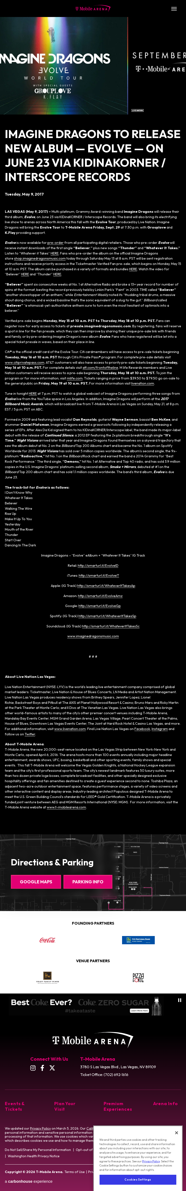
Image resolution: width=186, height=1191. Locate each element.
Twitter (30, 734)
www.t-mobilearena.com (66, 807)
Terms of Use (74, 1172)
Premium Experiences (118, 1106)
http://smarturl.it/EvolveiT (99, 575)
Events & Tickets (15, 1106)
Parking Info (87, 882)
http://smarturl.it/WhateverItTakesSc (111, 626)
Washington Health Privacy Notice (34, 1156)
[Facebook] (42, 1068)
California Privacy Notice (105, 1128)
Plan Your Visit (65, 1106)
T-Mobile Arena (93, 8)
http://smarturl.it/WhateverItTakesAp (106, 585)
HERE (55, 253)
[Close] (176, 1149)
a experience (29, 1181)
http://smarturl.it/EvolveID (98, 565)
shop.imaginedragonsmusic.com (40, 258)
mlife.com (75, 378)
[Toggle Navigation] (174, 8)
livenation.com (142, 383)
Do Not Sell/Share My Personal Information (38, 1150)
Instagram (160, 729)
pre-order (55, 242)
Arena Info (165, 1103)
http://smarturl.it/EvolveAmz (100, 596)
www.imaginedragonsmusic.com (93, 636)
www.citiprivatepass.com (24, 362)
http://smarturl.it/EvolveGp (99, 606)
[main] (93, 413)
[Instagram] (33, 1068)
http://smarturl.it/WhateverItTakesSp (107, 616)
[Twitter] (52, 1068)
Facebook (142, 729)
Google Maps (36, 882)
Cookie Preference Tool (160, 1136)
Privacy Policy (40, 1128)
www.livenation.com (70, 729)
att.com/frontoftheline (100, 367)
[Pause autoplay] (180, 1000)
